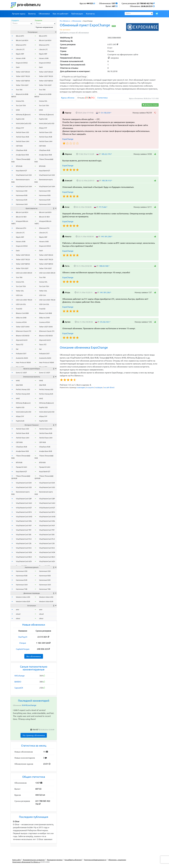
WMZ (18, 110)
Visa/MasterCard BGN (24, 557)
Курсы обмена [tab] (67, 98)
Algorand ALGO (21, 340)
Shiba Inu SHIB (21, 317)
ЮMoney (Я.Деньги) (23, 114)
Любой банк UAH (22, 141)
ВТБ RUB (19, 166)
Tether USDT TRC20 (23, 76)
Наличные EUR (21, 200)
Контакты (90, 14)
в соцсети (90, 387)
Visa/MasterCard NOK (24, 552)
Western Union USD (23, 597)
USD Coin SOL (21, 304)
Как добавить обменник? (73, 860)
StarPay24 (22, 637)
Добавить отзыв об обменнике (74, 32)
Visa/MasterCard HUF (24, 525)
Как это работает (60, 14)
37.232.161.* (105, 322)
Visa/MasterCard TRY (23, 530)
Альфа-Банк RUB (22, 155)
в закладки (81, 387)
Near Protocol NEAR (23, 362)
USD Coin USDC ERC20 (24, 273)
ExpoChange (67, 139)
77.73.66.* (103, 207)
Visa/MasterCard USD (24, 175)
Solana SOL (20, 101)
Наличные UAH (22, 204)
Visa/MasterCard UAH (24, 186)
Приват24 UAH (21, 467)
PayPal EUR (20, 421)
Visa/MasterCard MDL (24, 521)
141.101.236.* (106, 236)
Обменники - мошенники (117, 860)
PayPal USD (20, 119)
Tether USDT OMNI (22, 327)
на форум (99, 387)
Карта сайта (16, 860)
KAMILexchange (29, 705)
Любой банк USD (22, 132)
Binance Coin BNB (22, 313)
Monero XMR (20, 58)
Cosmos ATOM (21, 322)
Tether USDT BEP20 (23, 81)
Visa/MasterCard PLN (24, 539)
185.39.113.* (107, 180)
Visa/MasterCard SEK (23, 534)
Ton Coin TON (21, 105)
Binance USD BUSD (22, 335)
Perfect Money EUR (23, 394)
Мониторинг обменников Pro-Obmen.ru (26, 862)
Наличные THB (21, 589)
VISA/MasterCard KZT (24, 508)
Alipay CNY (20, 128)
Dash (18, 67)
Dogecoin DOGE (22, 63)
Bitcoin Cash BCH (22, 40)
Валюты (32, 14)
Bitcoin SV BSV (21, 217)
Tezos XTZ (19, 344)
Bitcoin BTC (20, 36)
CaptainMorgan (22, 649)
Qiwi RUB (19, 385)
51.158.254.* (106, 113)
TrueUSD (19, 309)
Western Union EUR (23, 601)
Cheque (22, 643)
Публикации (77, 14)
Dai (17, 349)
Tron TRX (19, 89)
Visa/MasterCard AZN (24, 561)
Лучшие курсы (18, 14)
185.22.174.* (106, 154)
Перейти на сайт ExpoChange (74, 77)
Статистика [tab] (102, 98)
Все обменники (33, 656)
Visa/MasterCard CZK (23, 543)
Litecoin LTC (20, 49)
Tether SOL (20, 291)
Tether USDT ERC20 (23, 72)
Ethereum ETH (21, 45)
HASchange (19, 675)
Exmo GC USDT (21, 372)
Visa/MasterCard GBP (24, 498)
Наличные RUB (21, 195)
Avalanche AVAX (22, 358)
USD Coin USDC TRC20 (24, 300)
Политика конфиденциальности (95, 860)
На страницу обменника (34, 735)
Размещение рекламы (55, 860)
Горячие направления (44, 27)
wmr (17, 609)
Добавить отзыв (150, 105)
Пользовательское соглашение (34, 860)
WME (18, 380)
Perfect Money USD (23, 389)
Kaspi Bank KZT (21, 170)
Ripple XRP (20, 54)
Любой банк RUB (22, 137)
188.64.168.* (104, 266)
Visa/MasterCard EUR (24, 483)
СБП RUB (19, 146)
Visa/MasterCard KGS (24, 548)
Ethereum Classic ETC (23, 331)
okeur (18, 618)
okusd (18, 614)
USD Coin (19, 295)
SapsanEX (18, 688)
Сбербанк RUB (21, 150)
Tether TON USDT (22, 85)
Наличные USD (21, 191)
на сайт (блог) (109, 387)
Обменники (44, 14)
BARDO (17, 682)
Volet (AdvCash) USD (23, 123)
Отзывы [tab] (85, 98)
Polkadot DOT (21, 353)
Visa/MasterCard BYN (24, 512)
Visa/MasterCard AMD (24, 516)
